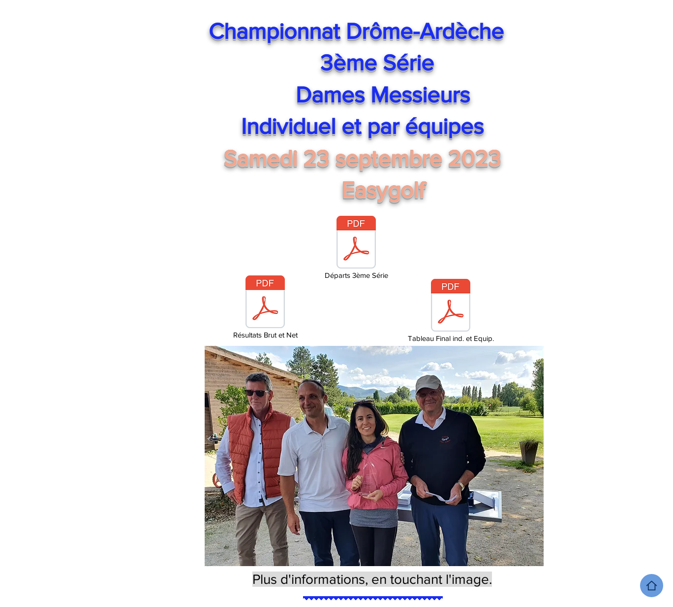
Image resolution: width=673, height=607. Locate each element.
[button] (374, 456)
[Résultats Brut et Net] (265, 307)
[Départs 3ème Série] (356, 248)
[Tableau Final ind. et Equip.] (450, 311)
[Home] (651, 585)
